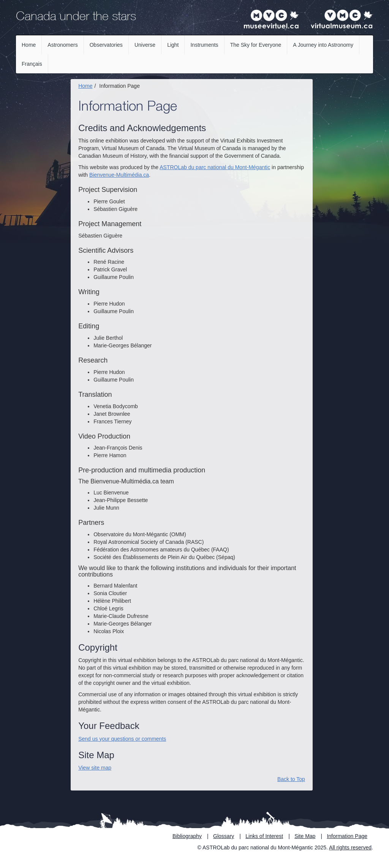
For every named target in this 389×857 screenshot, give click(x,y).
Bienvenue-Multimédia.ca (119, 175)
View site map (94, 768)
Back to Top (291, 779)
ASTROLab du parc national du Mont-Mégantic (215, 167)
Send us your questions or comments (122, 739)
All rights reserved (350, 847)
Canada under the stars (76, 17)
